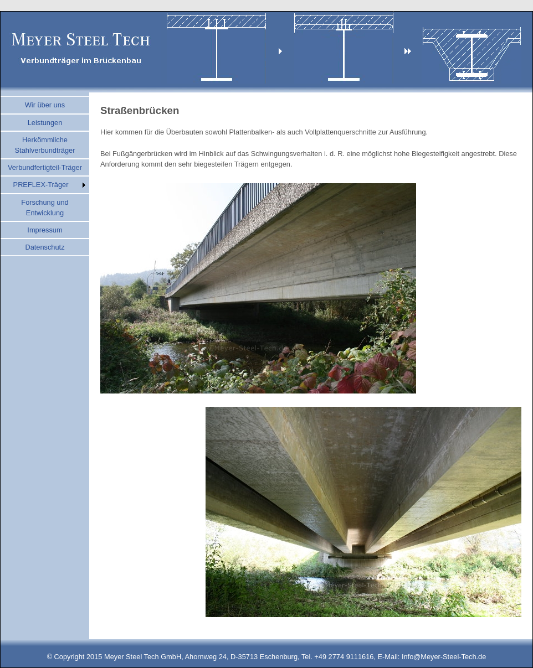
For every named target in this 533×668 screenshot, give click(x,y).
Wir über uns (45, 105)
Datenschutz (44, 247)
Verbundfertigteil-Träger (45, 167)
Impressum (44, 230)
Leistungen (45, 122)
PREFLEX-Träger (41, 184)
